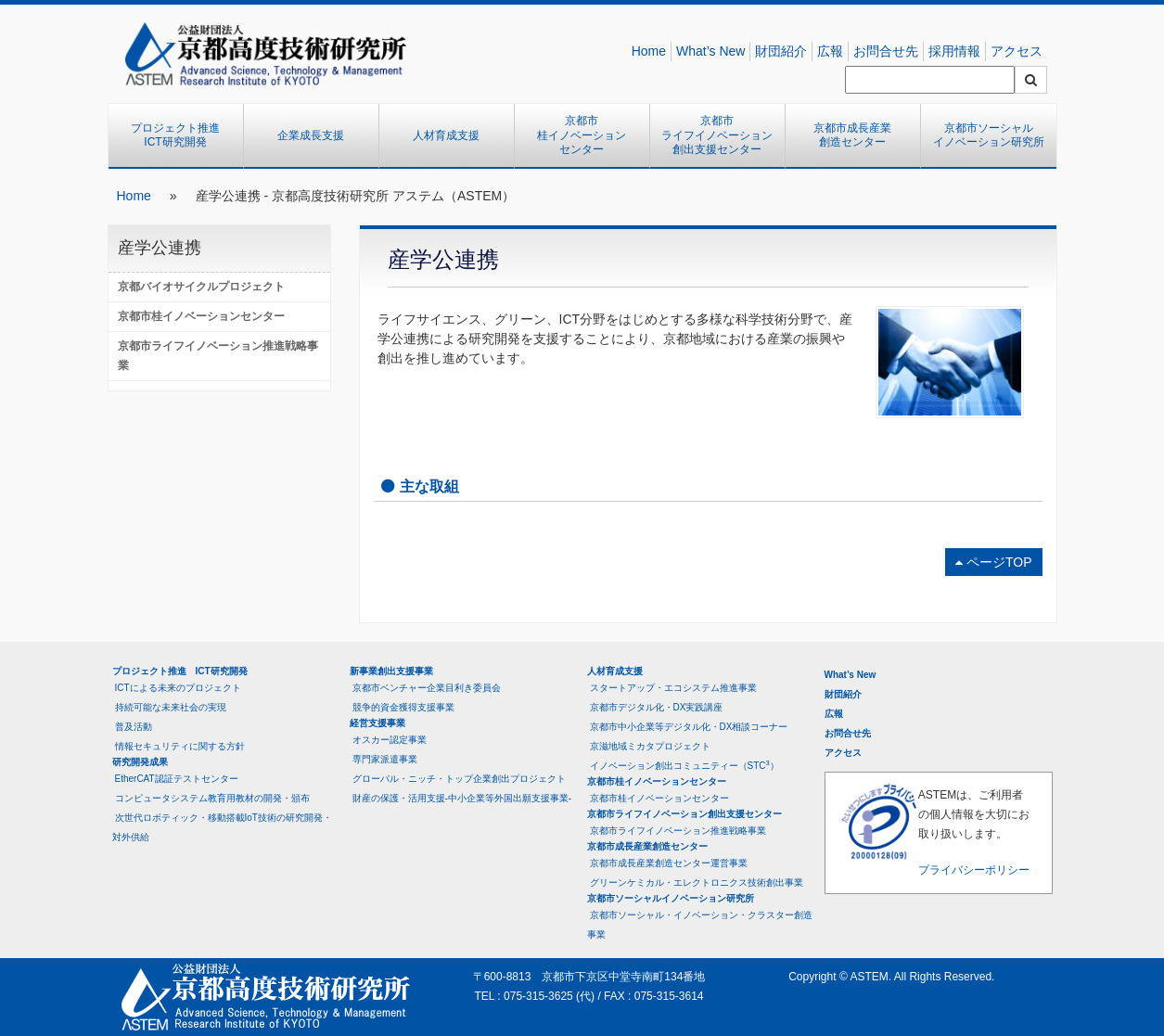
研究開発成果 (140, 762)
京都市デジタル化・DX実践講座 (656, 707)
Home (649, 51)
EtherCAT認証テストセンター (176, 779)
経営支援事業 (377, 723)
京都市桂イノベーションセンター (581, 135)
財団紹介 (781, 51)
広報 (830, 51)
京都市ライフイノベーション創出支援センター (717, 135)
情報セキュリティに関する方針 (180, 746)
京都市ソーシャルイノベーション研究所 (988, 135)
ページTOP (993, 562)
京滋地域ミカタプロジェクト (650, 746)
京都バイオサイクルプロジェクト (201, 286)
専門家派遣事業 (384, 759)
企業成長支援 (310, 135)
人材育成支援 (446, 135)
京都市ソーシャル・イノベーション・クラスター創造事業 (699, 925)
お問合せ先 (885, 51)
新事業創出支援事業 (391, 671)
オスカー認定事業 (389, 740)
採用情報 (954, 51)
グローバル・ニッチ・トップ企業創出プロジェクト (459, 779)
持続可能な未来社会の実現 (170, 707)
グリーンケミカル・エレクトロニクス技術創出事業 (696, 882)
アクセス (1016, 51)
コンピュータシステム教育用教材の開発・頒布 (212, 798)
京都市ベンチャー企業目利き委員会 (426, 688)
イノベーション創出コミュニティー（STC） (684, 765)
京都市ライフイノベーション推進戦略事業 (218, 355)
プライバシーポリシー (974, 869)
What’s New (710, 51)
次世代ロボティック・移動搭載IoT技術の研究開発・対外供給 (222, 827)
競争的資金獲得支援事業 (403, 707)
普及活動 (133, 727)
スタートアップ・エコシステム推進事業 (673, 688)
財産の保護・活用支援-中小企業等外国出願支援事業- (462, 798)
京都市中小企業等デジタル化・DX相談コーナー (689, 727)
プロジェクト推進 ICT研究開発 (181, 135)
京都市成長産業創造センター (852, 135)
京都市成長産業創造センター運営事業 (669, 863)
